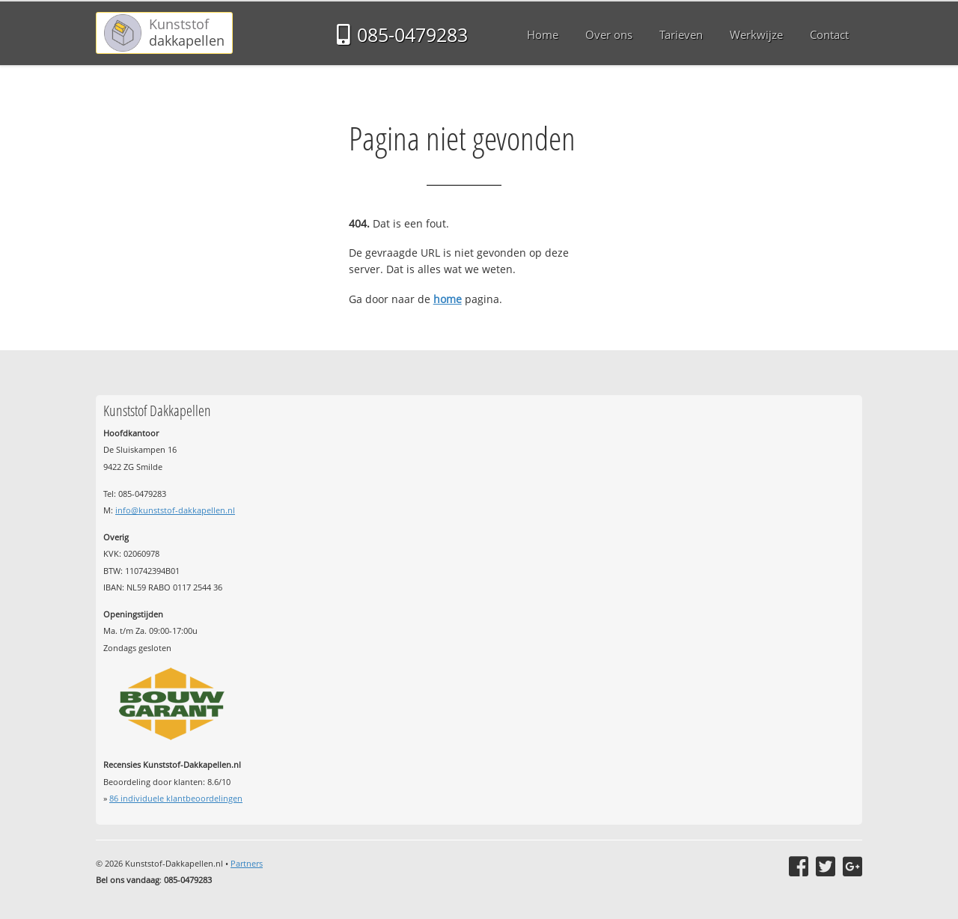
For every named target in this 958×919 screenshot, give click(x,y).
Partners (247, 863)
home (447, 299)
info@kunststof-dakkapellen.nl (175, 510)
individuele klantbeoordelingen (175, 798)
